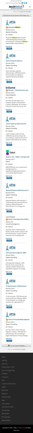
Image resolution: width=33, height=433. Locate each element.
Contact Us (13, 3)
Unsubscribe (5, 410)
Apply (9, 48)
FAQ (3, 380)
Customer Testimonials (9, 384)
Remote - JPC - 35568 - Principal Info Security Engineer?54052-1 (17, 157)
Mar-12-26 (9, 143)
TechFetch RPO (6, 397)
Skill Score (19, 1)
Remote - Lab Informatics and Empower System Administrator (19, 91)
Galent (8, 161)
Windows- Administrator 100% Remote (17, 28)
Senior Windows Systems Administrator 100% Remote (15, 61)
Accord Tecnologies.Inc (13, 224)
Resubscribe (5, 413)
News (3, 400)
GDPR (3, 387)
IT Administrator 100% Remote (16, 286)
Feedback (4, 373)
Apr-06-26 (9, 46)
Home (3, 357)
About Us (8, 3)
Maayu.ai (4, 393)
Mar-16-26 (9, 80)
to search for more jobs (22, 11)
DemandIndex (6, 417)
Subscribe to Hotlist (8, 407)
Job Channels (14, 1)
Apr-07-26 (9, 109)
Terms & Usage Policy (8, 370)
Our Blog (18, 3)
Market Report (6, 420)
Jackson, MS (9, 222)
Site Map (4, 360)
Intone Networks (11, 95)
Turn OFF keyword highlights (17, 345)
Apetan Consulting (11, 32)
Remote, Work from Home (10, 30)
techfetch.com (21, 428)
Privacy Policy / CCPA (8, 367)
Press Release (6, 404)
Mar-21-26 (9, 176)
